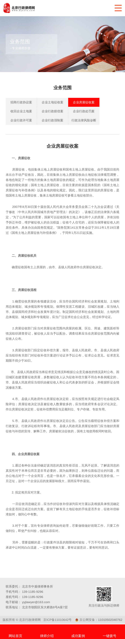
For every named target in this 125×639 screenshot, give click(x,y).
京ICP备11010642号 (57, 619)
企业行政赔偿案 (52, 111)
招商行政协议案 (21, 102)
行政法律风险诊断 (83, 120)
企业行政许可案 (21, 120)
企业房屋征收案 (84, 102)
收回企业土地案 (21, 111)
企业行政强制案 (52, 120)
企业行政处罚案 (84, 111)
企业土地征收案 (52, 102)
